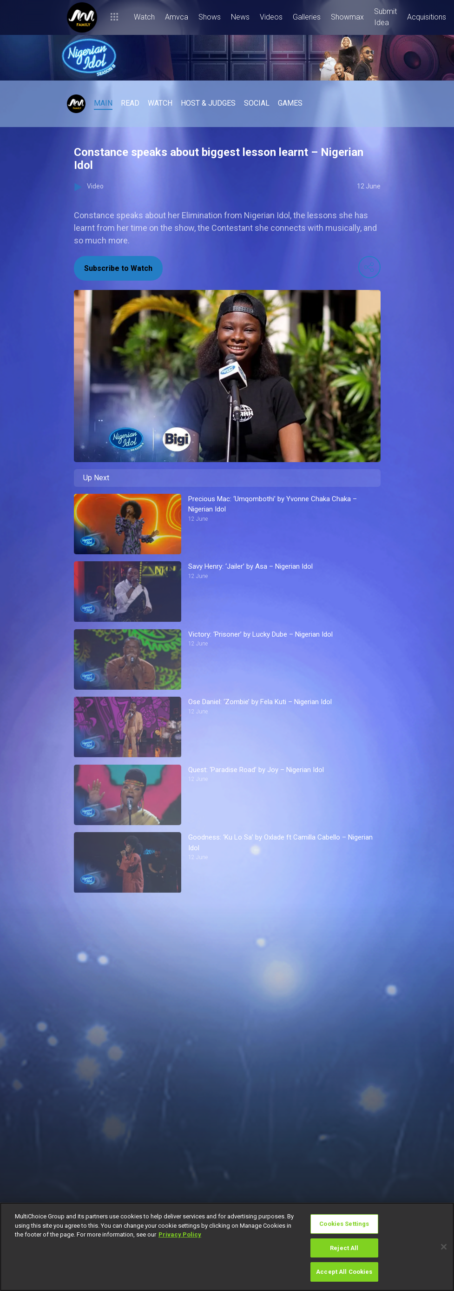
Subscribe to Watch (118, 268)
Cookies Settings (344, 1223)
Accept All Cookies (344, 1271)
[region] (227, 1247)
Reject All (344, 1247)
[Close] (444, 1247)
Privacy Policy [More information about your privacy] (179, 1234)
